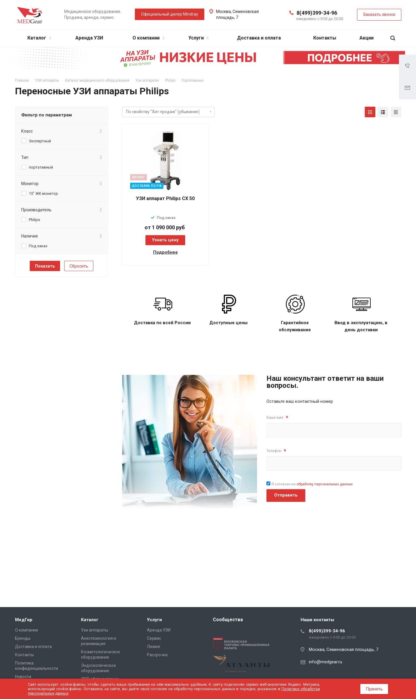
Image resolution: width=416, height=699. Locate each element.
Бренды (22, 638)
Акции (366, 38)
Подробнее (165, 252)
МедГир (23, 619)
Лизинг (154, 646)
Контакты (324, 38)
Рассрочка (157, 654)
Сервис (154, 638)
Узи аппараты (94, 630)
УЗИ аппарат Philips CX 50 (165, 198)
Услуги (198, 38)
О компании (148, 38)
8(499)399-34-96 (316, 13)
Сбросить (78, 266)
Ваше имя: (277, 418)
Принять (374, 689)
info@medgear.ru (325, 662)
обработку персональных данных (324, 484)
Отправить (286, 495)
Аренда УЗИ (89, 38)
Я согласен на (312, 484)
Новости (23, 676)
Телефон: (276, 451)
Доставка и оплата (259, 38)
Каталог (39, 38)
